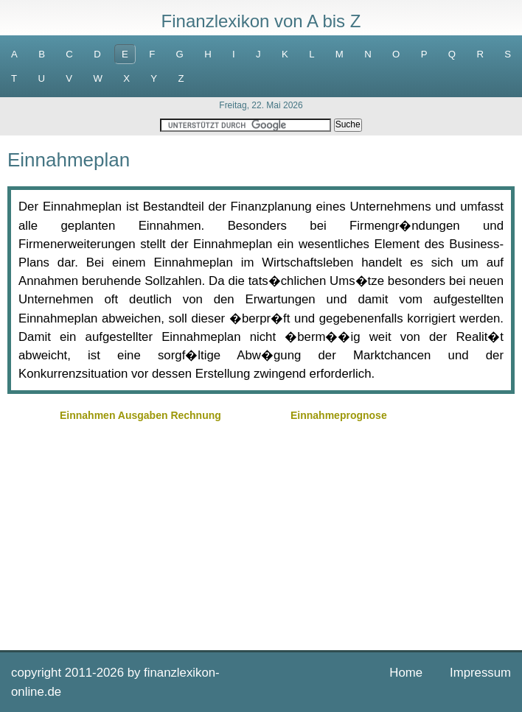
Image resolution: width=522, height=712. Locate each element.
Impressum (480, 673)
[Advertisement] (261, 529)
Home (405, 673)
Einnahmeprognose (338, 415)
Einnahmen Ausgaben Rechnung (140, 415)
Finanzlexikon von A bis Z (261, 21)
